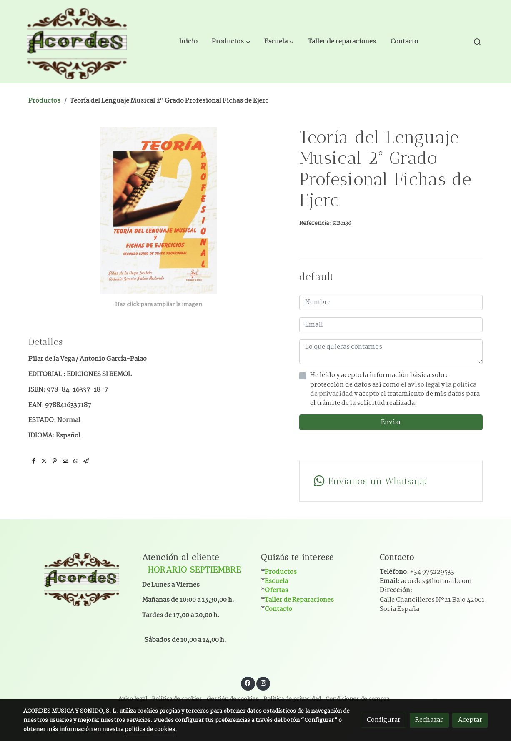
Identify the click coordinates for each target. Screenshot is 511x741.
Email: (426, 581)
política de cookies (150, 729)
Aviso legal (132, 699)
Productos (44, 100)
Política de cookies (177, 699)
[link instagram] (263, 682)
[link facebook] (248, 682)
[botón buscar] (477, 42)
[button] (231, 41)
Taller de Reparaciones (299, 600)
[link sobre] (77, 578)
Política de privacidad (292, 699)
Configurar (384, 720)
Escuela (276, 581)
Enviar (391, 422)
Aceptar (470, 720)
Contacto (278, 609)
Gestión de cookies (232, 699)
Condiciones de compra (357, 699)
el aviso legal (421, 384)
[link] (77, 41)
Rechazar (429, 720)
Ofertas (276, 590)
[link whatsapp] (390, 481)
